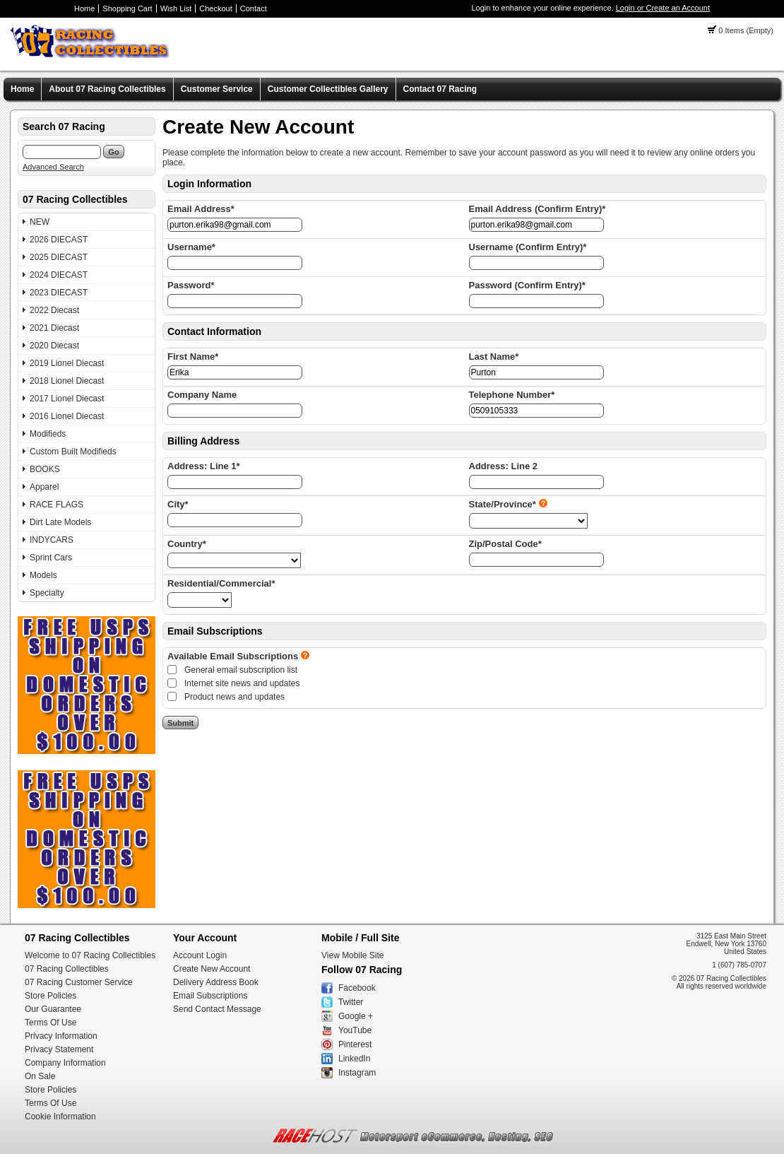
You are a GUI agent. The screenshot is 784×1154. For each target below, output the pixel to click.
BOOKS (45, 469)
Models (43, 575)
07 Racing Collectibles (67, 969)
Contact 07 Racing (440, 89)
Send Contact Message (217, 1009)
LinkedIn (354, 1059)
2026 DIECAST (59, 240)
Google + (355, 1016)
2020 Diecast (54, 346)
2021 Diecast (54, 328)
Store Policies (50, 996)
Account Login (200, 955)
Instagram (357, 1073)
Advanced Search (53, 167)
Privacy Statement (59, 1049)
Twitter (350, 1002)
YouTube (355, 1030)
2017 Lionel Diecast (67, 399)
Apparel (44, 487)
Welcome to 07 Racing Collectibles (90, 955)
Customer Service (217, 89)
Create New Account (211, 969)
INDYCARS (51, 540)
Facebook (357, 988)
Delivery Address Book (216, 982)
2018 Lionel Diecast (67, 381)
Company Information (65, 1063)
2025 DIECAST (59, 257)
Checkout (215, 8)
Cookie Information (60, 1116)
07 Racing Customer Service (79, 982)
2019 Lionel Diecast (67, 363)
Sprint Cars (51, 558)
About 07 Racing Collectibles (107, 89)
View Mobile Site (352, 955)
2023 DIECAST (59, 293)
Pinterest (355, 1044)
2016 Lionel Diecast (67, 416)
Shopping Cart (127, 8)
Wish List (176, 8)
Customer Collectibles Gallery (328, 89)
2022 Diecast (54, 310)
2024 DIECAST (59, 275)
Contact (253, 8)
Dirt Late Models (60, 522)
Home (84, 8)
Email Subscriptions (210, 996)
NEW (39, 222)
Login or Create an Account (663, 8)
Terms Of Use (50, 1023)
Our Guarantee (53, 1009)
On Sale (40, 1076)
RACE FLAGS (56, 505)
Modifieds (48, 434)
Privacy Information (61, 1036)
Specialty (47, 593)
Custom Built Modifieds (73, 452)
